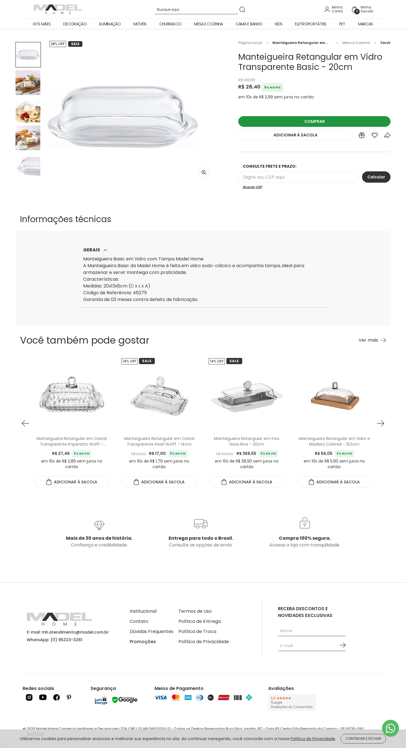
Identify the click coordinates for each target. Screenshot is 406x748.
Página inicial (250, 43)
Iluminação (110, 24)
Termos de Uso (195, 611)
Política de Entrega (199, 621)
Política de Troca (197, 631)
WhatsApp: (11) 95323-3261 (54, 640)
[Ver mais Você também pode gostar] (372, 340)
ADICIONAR (295, 135)
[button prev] (25, 423)
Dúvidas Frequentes (151, 631)
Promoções (143, 641)
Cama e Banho (249, 24)
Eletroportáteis (310, 24)
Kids (278, 24)
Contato (139, 621)
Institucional (143, 611)
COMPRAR (314, 121)
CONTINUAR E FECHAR (363, 738)
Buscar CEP (252, 187)
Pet (342, 24)
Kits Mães (41, 24)
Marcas (365, 24)
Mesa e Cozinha (208, 24)
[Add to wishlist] (374, 136)
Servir (385, 43)
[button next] (380, 423)
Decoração (75, 24)
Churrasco (170, 24)
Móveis (140, 24)
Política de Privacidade (203, 641)
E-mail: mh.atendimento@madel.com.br (68, 632)
